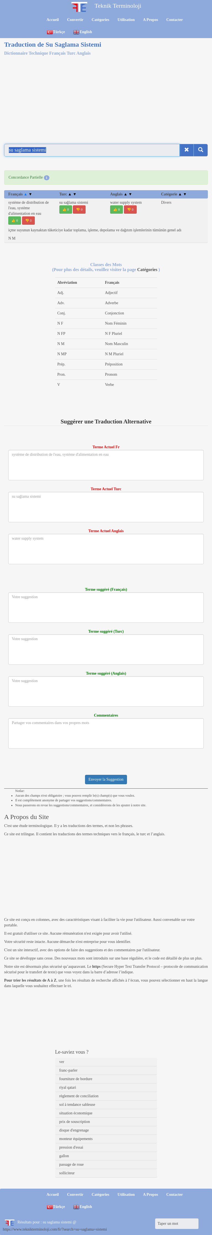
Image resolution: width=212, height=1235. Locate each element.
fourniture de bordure (75, 1079)
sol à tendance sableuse (77, 1105)
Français (20, 194)
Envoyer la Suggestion (106, 779)
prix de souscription (74, 1122)
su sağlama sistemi (73, 202)
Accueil (53, 20)
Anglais (121, 194)
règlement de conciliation (79, 1096)
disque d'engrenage (74, 1130)
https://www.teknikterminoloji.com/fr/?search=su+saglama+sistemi (55, 1229)
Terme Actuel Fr (106, 447)
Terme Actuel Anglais (106, 531)
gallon (64, 1156)
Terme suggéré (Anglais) (106, 673)
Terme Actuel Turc (106, 489)
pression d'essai (71, 1147)
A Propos (150, 20)
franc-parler (68, 1070)
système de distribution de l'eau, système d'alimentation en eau (28, 208)
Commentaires (106, 715)
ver (61, 1062)
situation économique (75, 1113)
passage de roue (71, 1164)
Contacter (174, 20)
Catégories (100, 20)
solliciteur (67, 1173)
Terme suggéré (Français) (106, 589)
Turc (68, 194)
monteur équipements (76, 1139)
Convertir (75, 20)
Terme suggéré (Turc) (106, 631)
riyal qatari (67, 1087)
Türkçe (56, 32)
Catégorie (174, 194)
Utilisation (126, 20)
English (82, 32)
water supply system (126, 202)
